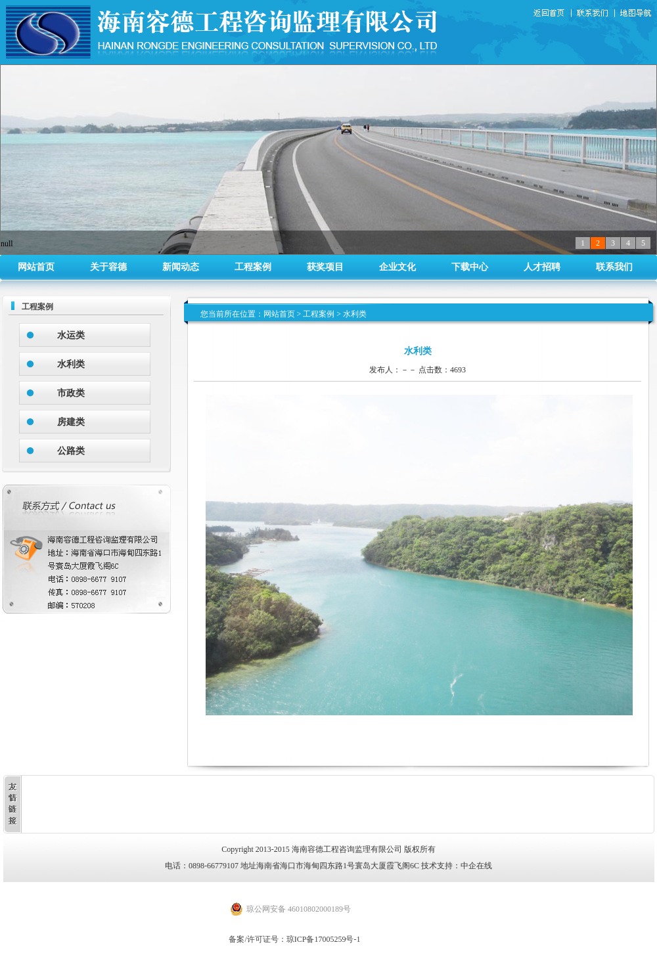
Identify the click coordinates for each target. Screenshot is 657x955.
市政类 (71, 393)
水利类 (71, 364)
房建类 (71, 422)
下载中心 (469, 267)
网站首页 (36, 267)
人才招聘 (542, 267)
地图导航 (636, 13)
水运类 (71, 335)
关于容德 (108, 267)
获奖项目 (325, 267)
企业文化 (397, 267)
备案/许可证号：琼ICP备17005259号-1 (294, 939)
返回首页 (550, 13)
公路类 (71, 451)
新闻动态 (180, 267)
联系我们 (595, 13)
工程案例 (253, 267)
